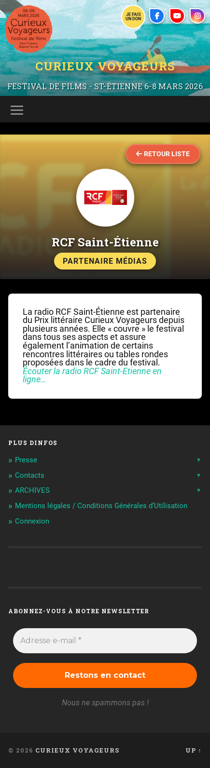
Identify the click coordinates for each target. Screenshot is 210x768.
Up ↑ (193, 750)
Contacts (29, 475)
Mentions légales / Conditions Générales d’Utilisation (101, 505)
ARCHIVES (32, 490)
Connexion (32, 521)
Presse (26, 460)
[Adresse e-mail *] (104, 640)
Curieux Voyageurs (105, 66)
